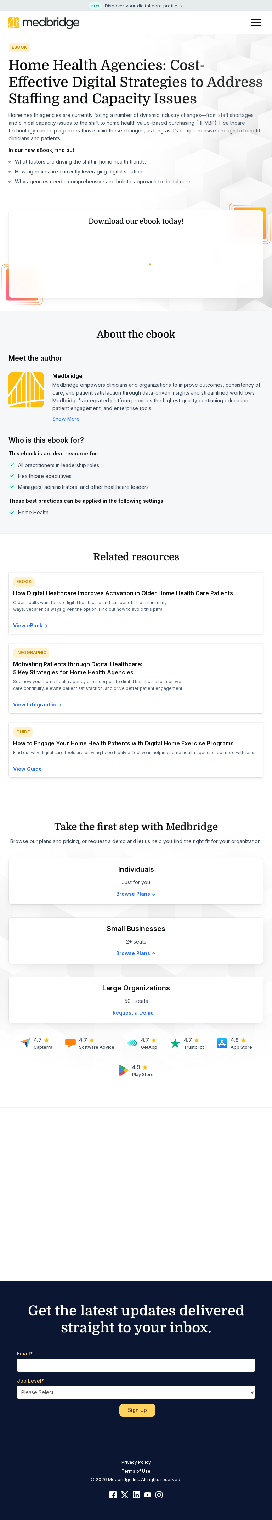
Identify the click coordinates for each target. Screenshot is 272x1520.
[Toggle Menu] (256, 22)
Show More (66, 593)
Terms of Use (136, 1471)
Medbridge (67, 549)
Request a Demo (136, 1186)
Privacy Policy (136, 1462)
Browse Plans (136, 1068)
